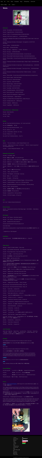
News (14, 448)
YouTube (14, 443)
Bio (4, 1)
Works (8, 1)
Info (9, 4)
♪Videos (14, 442)
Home (2, 1)
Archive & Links (15, 447)
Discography (17, 1)
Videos (12, 1)
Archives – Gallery (4, 4)
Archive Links (33, 1)
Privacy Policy (15, 454)
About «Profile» (15, 438)
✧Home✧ (14, 437)
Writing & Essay (26, 1)
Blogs (21, 1)
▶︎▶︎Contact (15, 453)
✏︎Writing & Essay (16, 446)
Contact (13, 4)
